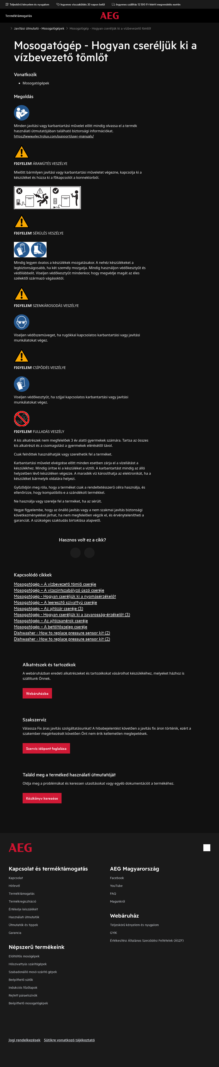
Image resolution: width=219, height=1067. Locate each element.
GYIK (113, 932)
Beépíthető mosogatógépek (28, 1003)
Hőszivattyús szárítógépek (28, 964)
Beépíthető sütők (21, 979)
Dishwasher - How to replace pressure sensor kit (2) (62, 632)
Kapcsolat (16, 878)
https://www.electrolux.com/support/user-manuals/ (54, 135)
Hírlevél (14, 885)
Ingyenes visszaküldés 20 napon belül (80, 4)
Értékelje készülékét (23, 909)
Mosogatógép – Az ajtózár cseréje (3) (48, 608)
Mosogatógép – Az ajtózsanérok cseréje (51, 620)
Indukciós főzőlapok (23, 987)
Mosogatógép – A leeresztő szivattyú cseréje (55, 602)
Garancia (15, 932)
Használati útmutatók (24, 917)
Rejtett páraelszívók (23, 995)
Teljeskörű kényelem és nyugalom (27, 4)
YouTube (116, 885)
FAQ (113, 893)
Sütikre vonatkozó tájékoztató (69, 1040)
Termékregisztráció (22, 901)
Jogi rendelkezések (24, 1040)
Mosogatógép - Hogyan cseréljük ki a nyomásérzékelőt (65, 596)
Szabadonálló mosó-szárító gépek (33, 972)
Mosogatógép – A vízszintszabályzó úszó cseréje (59, 590)
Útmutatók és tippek (23, 925)
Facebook (117, 878)
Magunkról (117, 901)
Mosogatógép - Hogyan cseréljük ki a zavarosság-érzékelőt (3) (72, 614)
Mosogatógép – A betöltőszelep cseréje (50, 626)
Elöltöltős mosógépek (24, 956)
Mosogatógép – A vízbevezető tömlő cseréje (55, 583)
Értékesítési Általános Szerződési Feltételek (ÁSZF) (147, 940)
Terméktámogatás (22, 893)
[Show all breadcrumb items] (7, 28)
